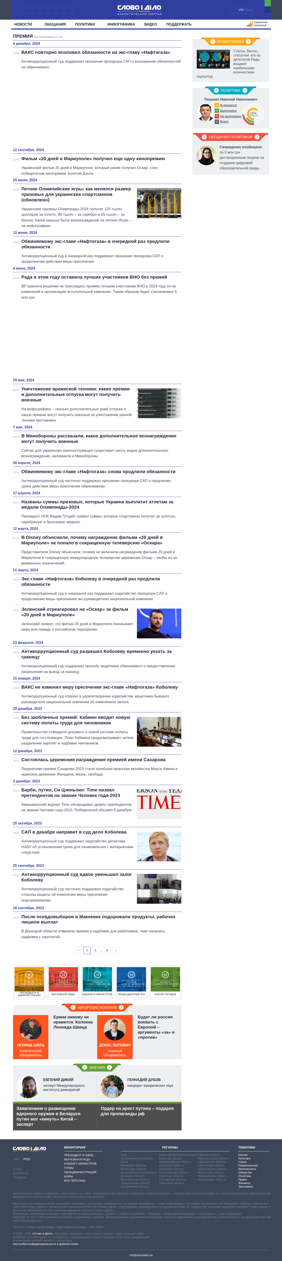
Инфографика (121, 24)
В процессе (228, 105)
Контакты (20, 1173)
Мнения (97, 1068)
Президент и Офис (79, 1155)
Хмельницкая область (212, 1169)
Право (242, 1179)
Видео (150, 24)
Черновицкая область (212, 1179)
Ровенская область (171, 1183)
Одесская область (171, 1176)
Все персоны (75, 1180)
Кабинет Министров (80, 1163)
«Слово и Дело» (42, 1233)
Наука (242, 1162)
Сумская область (209, 1154)
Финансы (244, 1183)
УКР (241, 9)
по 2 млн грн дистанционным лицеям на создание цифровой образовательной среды (242, 157)
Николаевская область (174, 1172)
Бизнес (243, 1154)
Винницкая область (133, 1165)
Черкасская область (211, 1172)
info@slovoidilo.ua (140, 1255)
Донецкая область (133, 1176)
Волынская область (134, 1169)
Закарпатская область (135, 1183)
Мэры (68, 1176)
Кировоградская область (175, 1162)
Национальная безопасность (248, 1167)
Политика (244, 1176)
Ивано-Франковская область (178, 1154)
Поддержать (178, 24)
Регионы (170, 1147)
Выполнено (228, 110)
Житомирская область (135, 1179)
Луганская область (171, 1165)
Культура (244, 1158)
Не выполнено (230, 116)
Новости (24, 24)
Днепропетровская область (139, 1172)
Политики (86, 24)
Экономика (245, 1186)
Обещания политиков (231, 137)
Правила (19, 1177)
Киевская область (171, 1158)
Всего (224, 121)
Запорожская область (135, 1186)
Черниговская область (212, 1176)
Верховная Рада (77, 1159)
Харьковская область (212, 1162)
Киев (124, 1154)
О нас (17, 1169)
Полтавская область (172, 1179)
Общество (245, 1172)
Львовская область (171, 1169)
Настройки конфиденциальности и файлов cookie (45, 1244)
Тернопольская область (213, 1158)
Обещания (55, 24)
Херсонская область (211, 1165)
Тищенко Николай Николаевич (230, 99)
